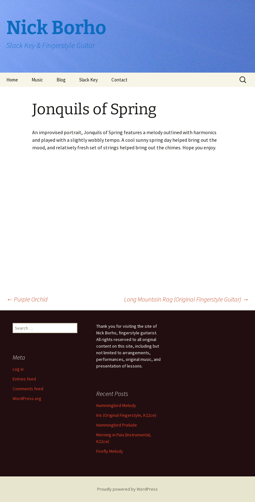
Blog (61, 80)
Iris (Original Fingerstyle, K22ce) (126, 415)
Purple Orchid (27, 299)
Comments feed (28, 388)
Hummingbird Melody (116, 405)
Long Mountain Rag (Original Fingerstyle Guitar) (186, 299)
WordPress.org (27, 398)
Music (37, 80)
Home (12, 80)
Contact (119, 80)
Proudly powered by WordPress (127, 489)
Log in (18, 369)
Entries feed (24, 379)
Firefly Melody (109, 451)
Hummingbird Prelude (116, 425)
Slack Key (88, 80)
